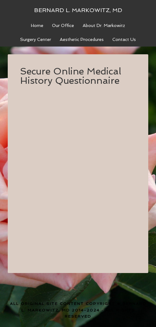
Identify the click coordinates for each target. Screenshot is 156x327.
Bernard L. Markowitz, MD (78, 10)
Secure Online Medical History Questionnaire (70, 76)
